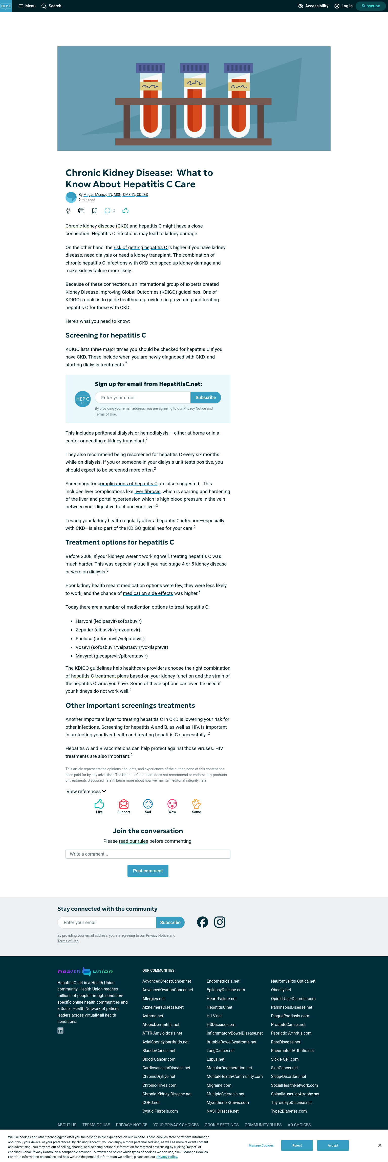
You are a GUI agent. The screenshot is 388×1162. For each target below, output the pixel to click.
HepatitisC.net (219, 1007)
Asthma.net (152, 1016)
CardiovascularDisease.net (166, 1067)
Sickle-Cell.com (285, 1059)
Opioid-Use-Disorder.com (293, 998)
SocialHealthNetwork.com (294, 1085)
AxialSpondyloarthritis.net (165, 1042)
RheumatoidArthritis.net (292, 1050)
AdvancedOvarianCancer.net (167, 989)
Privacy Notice (194, 408)
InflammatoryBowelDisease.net (235, 1033)
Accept (333, 1145)
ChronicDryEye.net (158, 1076)
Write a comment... (89, 854)
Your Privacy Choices (176, 1124)
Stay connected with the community (107, 908)
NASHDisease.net (223, 1111)
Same (194, 806)
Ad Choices (299, 1124)
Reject (297, 1145)
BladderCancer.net (159, 1050)
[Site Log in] (343, 6)
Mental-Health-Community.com (235, 1076)
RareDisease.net (285, 1042)
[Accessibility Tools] (313, 6)
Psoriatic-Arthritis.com (291, 1033)
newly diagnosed (166, 357)
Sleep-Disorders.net (288, 1076)
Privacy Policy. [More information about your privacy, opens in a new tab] (167, 1157)
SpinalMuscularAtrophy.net (295, 1094)
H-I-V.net (214, 1016)
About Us (66, 1124)
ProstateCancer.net (288, 1024)
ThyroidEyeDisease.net (291, 1102)
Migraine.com (219, 1085)
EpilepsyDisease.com (226, 989)
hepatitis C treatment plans (100, 676)
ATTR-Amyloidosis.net (162, 1033)
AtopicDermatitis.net (160, 1024)
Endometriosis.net (223, 981)
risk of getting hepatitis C (141, 247)
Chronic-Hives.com (159, 1085)
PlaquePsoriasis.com (290, 1016)
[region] (194, 1146)
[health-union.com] (85, 971)
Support (122, 806)
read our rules (133, 841)
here (203, 780)
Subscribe (371, 6)
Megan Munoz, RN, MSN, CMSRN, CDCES (115, 195)
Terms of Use (105, 414)
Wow (169, 806)
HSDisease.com (221, 1024)
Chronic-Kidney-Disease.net (167, 1094)
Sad (145, 806)
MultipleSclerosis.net (225, 1094)
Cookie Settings (222, 1124)
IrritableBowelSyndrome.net (231, 1042)
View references (86, 791)
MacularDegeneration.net (229, 1067)
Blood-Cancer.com (159, 1059)
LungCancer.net (221, 1050)
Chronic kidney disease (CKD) (97, 226)
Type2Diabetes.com (289, 1111)
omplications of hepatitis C (129, 483)
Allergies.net (153, 998)
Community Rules (263, 1124)
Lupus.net (215, 1059)
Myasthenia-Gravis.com (228, 1102)
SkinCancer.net (284, 1067)
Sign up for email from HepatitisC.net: (148, 384)
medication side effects (148, 593)
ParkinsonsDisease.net (291, 1007)
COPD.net (151, 1102)
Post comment (148, 870)
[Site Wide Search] (51, 6)
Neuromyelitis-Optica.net (293, 981)
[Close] (379, 1145)
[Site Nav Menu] (27, 6)
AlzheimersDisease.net (163, 1007)
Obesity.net (281, 989)
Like (96, 806)
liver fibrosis (147, 491)
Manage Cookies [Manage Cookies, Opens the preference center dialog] (261, 1145)
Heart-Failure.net (221, 998)
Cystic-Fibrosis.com (160, 1111)
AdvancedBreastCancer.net (166, 981)
